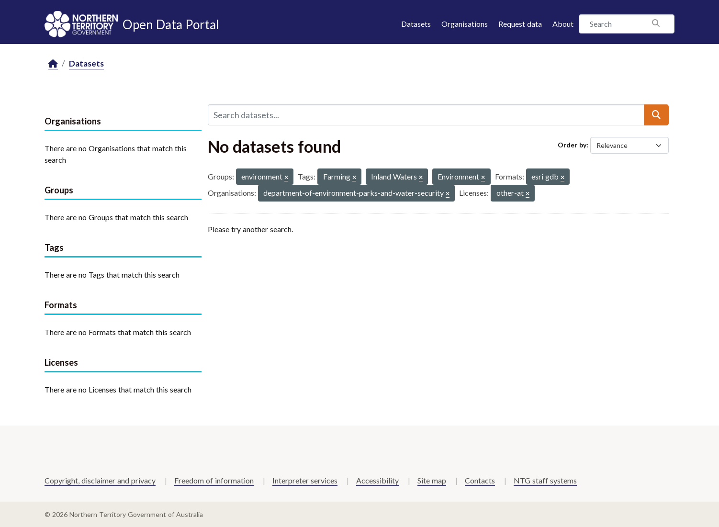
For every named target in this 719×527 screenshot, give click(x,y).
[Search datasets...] (426, 114)
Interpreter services (304, 480)
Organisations (464, 23)
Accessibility (377, 480)
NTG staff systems (545, 480)
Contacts (480, 480)
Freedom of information (214, 480)
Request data (520, 23)
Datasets (416, 23)
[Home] (53, 63)
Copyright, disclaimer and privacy (100, 480)
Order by (572, 145)
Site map (431, 480)
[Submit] (656, 114)
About (562, 23)
